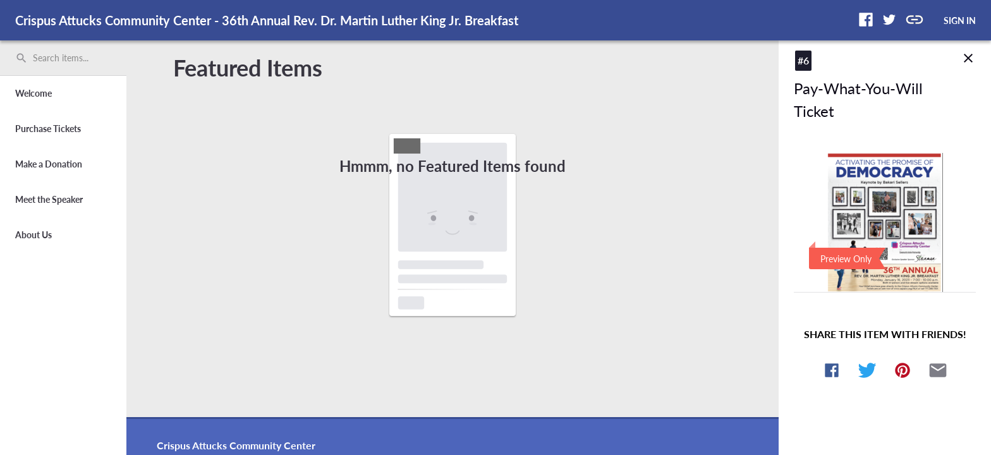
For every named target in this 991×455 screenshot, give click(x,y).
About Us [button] (33, 234)
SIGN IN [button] (960, 20)
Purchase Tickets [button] (48, 128)
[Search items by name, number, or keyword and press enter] (67, 58)
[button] (866, 20)
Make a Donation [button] (48, 164)
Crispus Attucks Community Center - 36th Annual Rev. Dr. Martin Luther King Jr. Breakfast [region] (266, 20)
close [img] (968, 58)
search (21, 58)
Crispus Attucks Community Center (236, 445)
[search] (63, 58)
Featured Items (247, 68)
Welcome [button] (33, 93)
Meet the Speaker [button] (49, 199)
